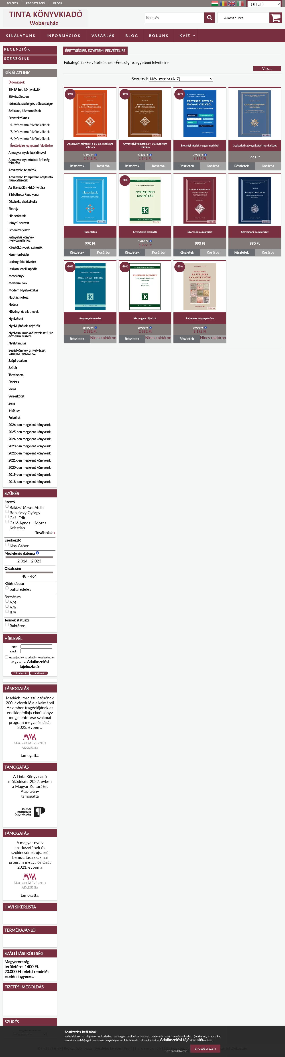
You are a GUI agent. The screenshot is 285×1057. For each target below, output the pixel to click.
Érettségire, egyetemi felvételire (31, 145)
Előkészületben (18, 96)
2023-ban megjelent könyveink (29, 446)
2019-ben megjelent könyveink (29, 475)
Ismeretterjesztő (19, 230)
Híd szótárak (17, 216)
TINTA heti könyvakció (24, 89)
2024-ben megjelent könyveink (29, 439)
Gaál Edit (17, 517)
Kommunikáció (18, 255)
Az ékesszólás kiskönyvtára (26, 187)
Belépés (12, 3)
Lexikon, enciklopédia (22, 269)
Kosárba (103, 166)
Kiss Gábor (19, 545)
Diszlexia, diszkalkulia (22, 202)
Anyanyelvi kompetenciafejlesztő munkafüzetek (30, 178)
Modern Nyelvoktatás (23, 290)
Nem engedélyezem (176, 1051)
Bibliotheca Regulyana (23, 194)
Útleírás (13, 382)
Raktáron (17, 625)
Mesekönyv (16, 276)
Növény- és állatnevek (23, 312)
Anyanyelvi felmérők (22, 170)
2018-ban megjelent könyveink (29, 482)
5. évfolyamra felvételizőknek (30, 125)
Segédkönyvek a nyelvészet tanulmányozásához (26, 351)
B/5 (13, 612)
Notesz (13, 304)
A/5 (13, 607)
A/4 (13, 602)
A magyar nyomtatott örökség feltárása (28, 161)
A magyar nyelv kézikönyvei (27, 153)
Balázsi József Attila (27, 507)
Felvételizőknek (100, 62)
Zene (11, 403)
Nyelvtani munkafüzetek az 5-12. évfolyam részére (30, 334)
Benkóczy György (25, 512)
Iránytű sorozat (18, 223)
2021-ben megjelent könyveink (29, 460)
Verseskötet (16, 396)
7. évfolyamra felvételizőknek (30, 132)
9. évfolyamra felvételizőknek (30, 139)
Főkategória (73, 62)
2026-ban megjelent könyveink (29, 425)
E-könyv (14, 410)
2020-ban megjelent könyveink (29, 467)
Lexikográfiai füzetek (22, 262)
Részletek (77, 166)
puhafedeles (20, 589)
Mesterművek (17, 283)
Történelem (16, 375)
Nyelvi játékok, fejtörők (24, 326)
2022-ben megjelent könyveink (29, 453)
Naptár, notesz (18, 297)
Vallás (12, 389)
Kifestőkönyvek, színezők (25, 247)
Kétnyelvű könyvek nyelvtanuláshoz (21, 238)
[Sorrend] (181, 79)
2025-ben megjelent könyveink (29, 432)
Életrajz (13, 209)
